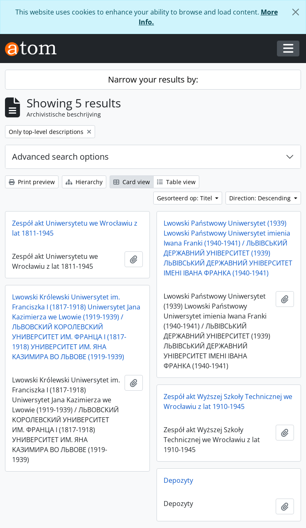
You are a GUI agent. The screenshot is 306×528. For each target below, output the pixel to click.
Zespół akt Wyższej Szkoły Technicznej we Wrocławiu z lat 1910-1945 (228, 401)
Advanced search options (60, 156)
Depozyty (178, 480)
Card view (131, 182)
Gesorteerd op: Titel (185, 198)
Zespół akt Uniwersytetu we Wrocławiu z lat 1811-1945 (74, 228)
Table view (176, 182)
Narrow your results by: (153, 79)
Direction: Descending (260, 198)
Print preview (32, 182)
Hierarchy (84, 182)
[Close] (296, 12)
